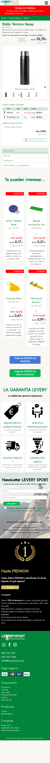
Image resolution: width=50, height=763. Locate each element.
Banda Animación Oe (36, 245)
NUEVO (26, 18)
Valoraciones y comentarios (16, 188)
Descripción (9, 150)
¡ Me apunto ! (12, 526)
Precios (7, 178)
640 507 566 (40, 13)
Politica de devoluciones (10, 753)
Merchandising (15, 18)
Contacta (4, 712)
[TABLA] (40, 35)
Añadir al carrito (37, 140)
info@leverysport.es (12, 683)
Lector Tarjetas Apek (13, 245)
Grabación (8, 183)
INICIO (4, 18)
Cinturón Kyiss (14, 321)
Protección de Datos (9, 717)
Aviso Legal (37, 533)
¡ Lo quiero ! (10, 610)
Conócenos (5, 710)
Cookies (4, 720)
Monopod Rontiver (36, 323)
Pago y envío (6, 748)
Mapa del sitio (6, 722)
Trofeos (4, 734)
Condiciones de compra (10, 750)
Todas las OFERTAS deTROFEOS (25, 382)
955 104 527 (29, 13)
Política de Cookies (23, 533)
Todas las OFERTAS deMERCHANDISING (25, 396)
